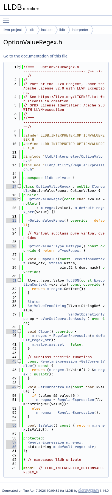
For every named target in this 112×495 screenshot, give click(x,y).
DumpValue (48, 259)
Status (34, 301)
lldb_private (58, 177)
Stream (55, 263)
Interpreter (80, 30)
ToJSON (72, 280)
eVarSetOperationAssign (64, 318)
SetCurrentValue (54, 387)
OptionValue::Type (46, 246)
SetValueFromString (47, 305)
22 (11, 220)
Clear (43, 331)
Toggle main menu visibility (7, 18)
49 (11, 387)
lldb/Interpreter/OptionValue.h (63, 158)
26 (11, 246)
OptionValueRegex (53, 186)
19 (11, 199)
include (46, 30)
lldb (31, 30)
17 (11, 186)
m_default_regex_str (73, 446)
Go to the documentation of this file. (35, 56)
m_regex (47, 207)
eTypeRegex (68, 250)
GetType (73, 246)
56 (11, 425)
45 (11, 361)
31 (11, 280)
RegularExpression (71, 335)
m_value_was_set (48, 344)
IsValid (46, 425)
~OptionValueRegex (46, 220)
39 (11, 331)
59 (11, 442)
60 (11, 446)
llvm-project (13, 30)
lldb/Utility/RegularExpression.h (64, 167)
